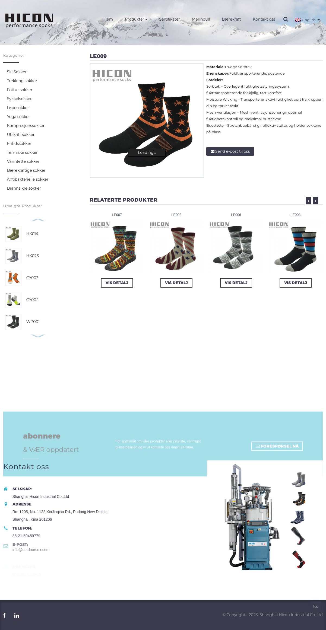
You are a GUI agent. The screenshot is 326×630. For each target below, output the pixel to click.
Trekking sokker (22, 80)
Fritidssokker (19, 143)
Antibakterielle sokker (27, 179)
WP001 (33, 321)
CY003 (32, 277)
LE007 (117, 214)
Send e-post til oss (232, 151)
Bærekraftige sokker (26, 170)
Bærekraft (231, 19)
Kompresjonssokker (26, 125)
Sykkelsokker (19, 98)
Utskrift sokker (20, 134)
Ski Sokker (17, 71)
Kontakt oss (264, 19)
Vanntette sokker (23, 161)
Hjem (107, 19)
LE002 (176, 214)
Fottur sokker (19, 89)
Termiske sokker (22, 152)
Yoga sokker (18, 116)
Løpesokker (18, 107)
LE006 (236, 214)
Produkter (136, 19)
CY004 (32, 299)
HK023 (32, 255)
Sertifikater (169, 19)
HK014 (32, 233)
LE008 (295, 214)
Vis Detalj (117, 283)
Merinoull (201, 19)
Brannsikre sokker (24, 188)
